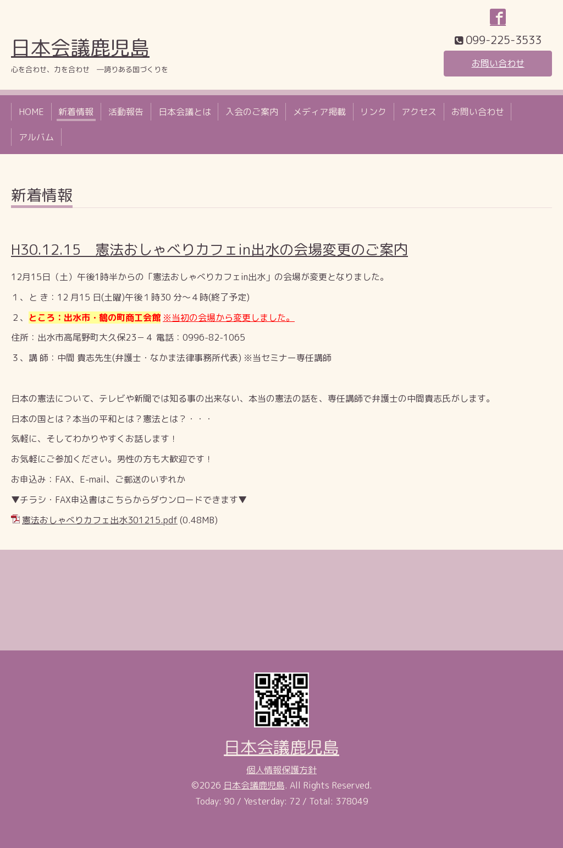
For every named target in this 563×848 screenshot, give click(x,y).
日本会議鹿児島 (80, 48)
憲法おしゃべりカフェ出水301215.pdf (100, 520)
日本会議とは (184, 112)
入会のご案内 (251, 112)
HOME (31, 112)
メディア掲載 (319, 112)
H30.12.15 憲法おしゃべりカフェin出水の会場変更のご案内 (209, 249)
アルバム (36, 137)
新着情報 (75, 112)
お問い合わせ (498, 63)
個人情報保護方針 (281, 770)
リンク (373, 112)
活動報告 (125, 112)
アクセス (419, 112)
